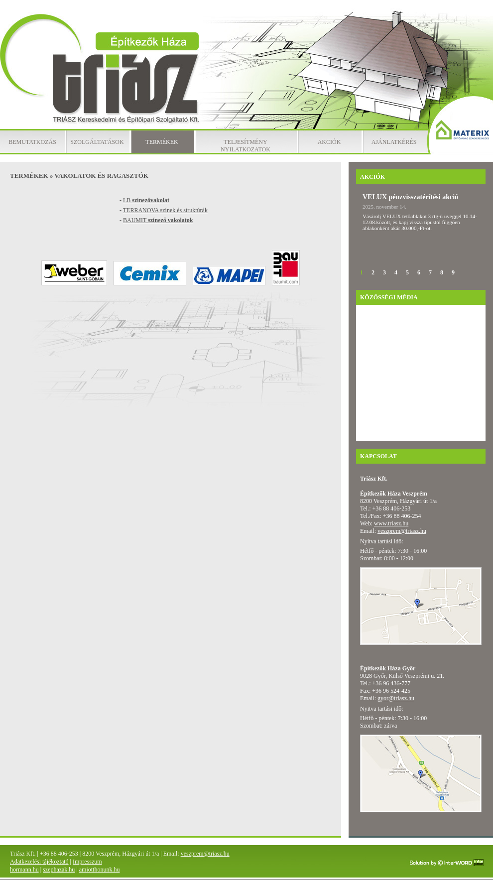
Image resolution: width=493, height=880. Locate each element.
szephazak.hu (59, 869)
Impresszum (87, 861)
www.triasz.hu (391, 523)
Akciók (329, 141)
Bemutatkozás (32, 141)
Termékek (161, 141)
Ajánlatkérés (394, 141)
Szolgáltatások (96, 141)
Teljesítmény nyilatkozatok (245, 145)
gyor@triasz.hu (395, 698)
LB (146, 200)
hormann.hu (24, 869)
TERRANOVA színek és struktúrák (165, 210)
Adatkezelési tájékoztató (39, 861)
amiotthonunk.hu (99, 869)
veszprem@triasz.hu (401, 530)
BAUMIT (158, 220)
